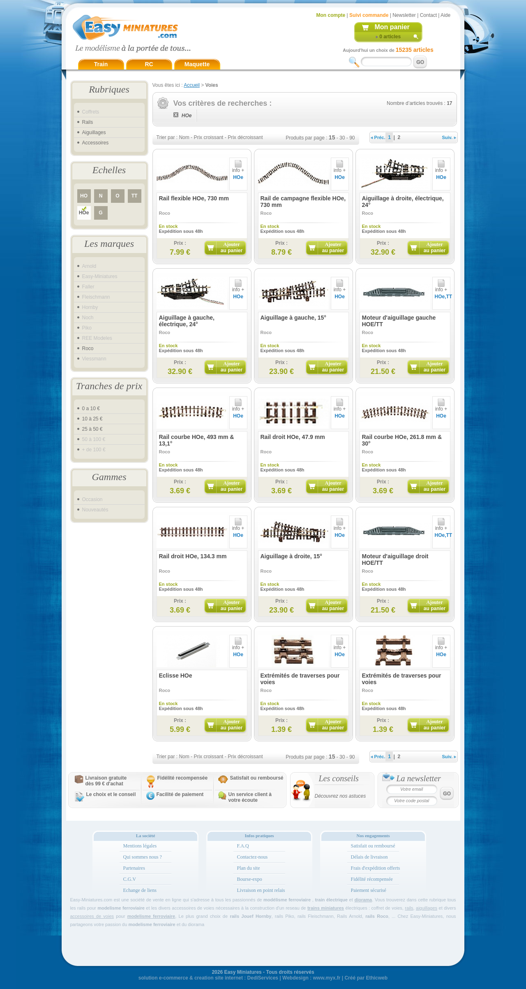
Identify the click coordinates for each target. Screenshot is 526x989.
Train (101, 64)
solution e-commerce (163, 978)
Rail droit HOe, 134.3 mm (193, 556)
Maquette (197, 64)
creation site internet (218, 978)
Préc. (378, 137)
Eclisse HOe (175, 675)
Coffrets (90, 112)
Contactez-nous (252, 857)
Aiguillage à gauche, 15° (293, 317)
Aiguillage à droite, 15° (291, 556)
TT (135, 196)
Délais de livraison (369, 857)
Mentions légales (140, 846)
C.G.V (129, 879)
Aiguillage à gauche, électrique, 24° (187, 320)
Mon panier (392, 26)
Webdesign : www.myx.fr (311, 978)
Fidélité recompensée (182, 778)
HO (84, 196)
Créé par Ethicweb (366, 978)
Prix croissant (208, 137)
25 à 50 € (92, 429)
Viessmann (94, 359)
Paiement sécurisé (368, 890)
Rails (87, 122)
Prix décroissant (245, 137)
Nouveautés (95, 510)
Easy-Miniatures (100, 276)
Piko (87, 328)
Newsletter (404, 15)
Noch (88, 317)
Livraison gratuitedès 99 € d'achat (106, 781)
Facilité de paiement (180, 794)
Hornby (90, 307)
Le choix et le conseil (111, 794)
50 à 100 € (94, 439)
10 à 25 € (92, 419)
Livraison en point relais (261, 890)
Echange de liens (140, 890)
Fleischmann (96, 297)
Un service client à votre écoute (250, 797)
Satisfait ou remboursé (257, 778)
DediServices (262, 978)
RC (149, 64)
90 (352, 138)
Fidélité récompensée (372, 879)
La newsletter (419, 778)
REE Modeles (97, 338)
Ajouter (231, 247)
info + (238, 168)
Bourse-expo (249, 879)
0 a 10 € (91, 408)
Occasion (92, 499)
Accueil (192, 85)
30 (342, 138)
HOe (84, 213)
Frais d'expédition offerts (375, 868)
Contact (428, 15)
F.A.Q (243, 846)
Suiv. (449, 137)
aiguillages (426, 907)
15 (332, 137)
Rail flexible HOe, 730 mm (194, 198)
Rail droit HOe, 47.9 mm (293, 437)
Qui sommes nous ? (142, 857)
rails (409, 907)
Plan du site (248, 868)
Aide (445, 15)
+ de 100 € (94, 450)
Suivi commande (368, 15)
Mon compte (331, 15)
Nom (184, 137)
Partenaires (134, 868)
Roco (88, 348)
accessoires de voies (92, 916)
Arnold (89, 266)
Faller (88, 287)
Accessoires (95, 143)
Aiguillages (94, 132)
